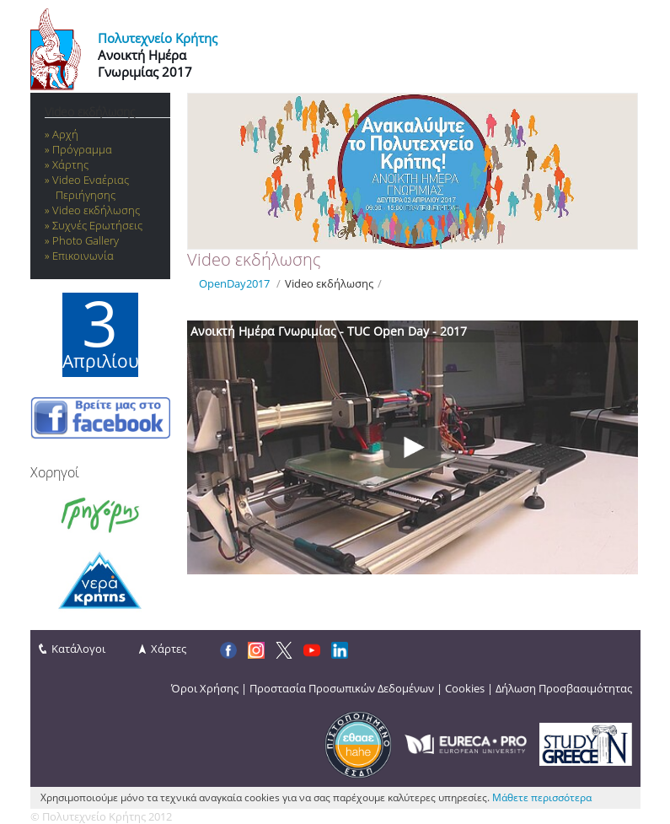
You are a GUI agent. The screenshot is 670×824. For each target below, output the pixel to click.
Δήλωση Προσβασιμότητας (564, 688)
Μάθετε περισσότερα (542, 797)
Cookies (465, 688)
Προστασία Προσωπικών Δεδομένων (341, 688)
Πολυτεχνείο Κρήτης (157, 38)
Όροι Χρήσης (205, 688)
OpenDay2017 (234, 283)
